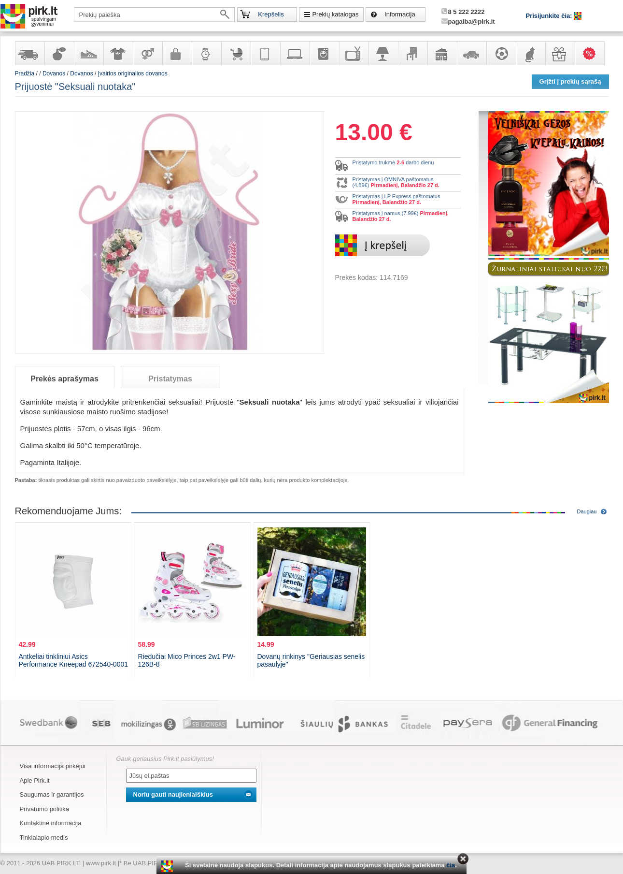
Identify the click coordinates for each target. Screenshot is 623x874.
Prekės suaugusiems (147, 53)
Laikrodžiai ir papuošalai (206, 53)
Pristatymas (170, 379)
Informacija (399, 14)
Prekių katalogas (335, 14)
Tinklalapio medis (44, 837)
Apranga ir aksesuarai (118, 53)
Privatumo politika (45, 809)
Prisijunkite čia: (550, 15)
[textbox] (154, 14)
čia (450, 865)
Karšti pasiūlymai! (592, 53)
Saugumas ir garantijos (52, 794)
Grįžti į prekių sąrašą (570, 81)
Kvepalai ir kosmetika (59, 53)
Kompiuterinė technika (295, 53)
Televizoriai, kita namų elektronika (354, 53)
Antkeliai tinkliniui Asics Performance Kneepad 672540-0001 (73, 660)
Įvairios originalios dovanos (133, 73)
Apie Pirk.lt (35, 780)
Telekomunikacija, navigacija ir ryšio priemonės (265, 53)
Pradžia (25, 73)
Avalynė (88, 53)
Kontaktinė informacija (51, 823)
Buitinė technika (324, 53)
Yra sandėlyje (29, 53)
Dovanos (560, 53)
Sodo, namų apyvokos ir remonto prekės (442, 53)
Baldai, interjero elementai (412, 53)
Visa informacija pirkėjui (52, 766)
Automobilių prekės (471, 53)
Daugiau (587, 511)
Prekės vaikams (236, 53)
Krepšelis (270, 14)
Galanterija (177, 53)
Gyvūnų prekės (530, 53)
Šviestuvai (383, 53)
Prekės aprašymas (64, 379)
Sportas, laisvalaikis (501, 53)
